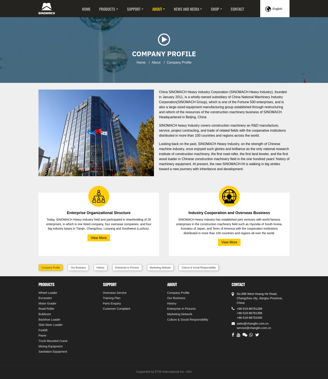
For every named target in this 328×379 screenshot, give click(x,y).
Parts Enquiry (112, 303)
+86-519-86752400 (249, 317)
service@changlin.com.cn (254, 328)
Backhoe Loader (49, 319)
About (156, 62)
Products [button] (107, 9)
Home (86, 9)
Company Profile (50, 267)
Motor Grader (47, 303)
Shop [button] (215, 9)
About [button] (157, 9)
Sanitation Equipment (52, 351)
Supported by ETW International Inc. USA (164, 371)
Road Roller (46, 308)
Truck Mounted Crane (53, 341)
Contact (237, 9)
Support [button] (134, 9)
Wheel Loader (47, 292)
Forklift (42, 330)
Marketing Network (160, 267)
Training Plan (111, 298)
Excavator (45, 298)
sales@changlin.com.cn (253, 323)
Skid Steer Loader (50, 324)
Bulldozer (44, 314)
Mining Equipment (50, 346)
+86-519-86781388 (249, 313)
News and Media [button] (186, 9)
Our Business (78, 267)
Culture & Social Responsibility (199, 267)
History (100, 267)
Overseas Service (115, 292)
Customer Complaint (116, 308)
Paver (42, 335)
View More (98, 238)
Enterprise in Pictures (127, 267)
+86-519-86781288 (249, 308)
